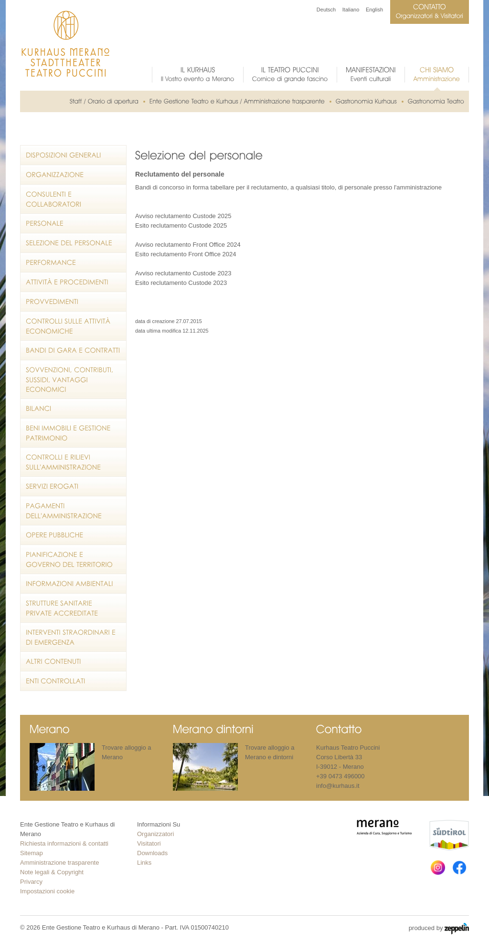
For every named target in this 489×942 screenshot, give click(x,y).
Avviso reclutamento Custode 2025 (183, 216)
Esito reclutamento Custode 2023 (181, 282)
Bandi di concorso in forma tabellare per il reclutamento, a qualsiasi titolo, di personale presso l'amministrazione (288, 187)
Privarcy (31, 881)
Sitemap (31, 853)
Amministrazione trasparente (59, 862)
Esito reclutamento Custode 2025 (181, 225)
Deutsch (326, 9)
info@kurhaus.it (338, 785)
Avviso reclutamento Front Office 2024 (188, 244)
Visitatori (149, 843)
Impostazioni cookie (47, 891)
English (374, 9)
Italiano (350, 9)
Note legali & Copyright (52, 872)
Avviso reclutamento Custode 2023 (183, 273)
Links (144, 862)
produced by (439, 928)
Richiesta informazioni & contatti (64, 843)
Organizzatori (155, 833)
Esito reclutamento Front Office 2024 (185, 254)
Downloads (152, 853)
